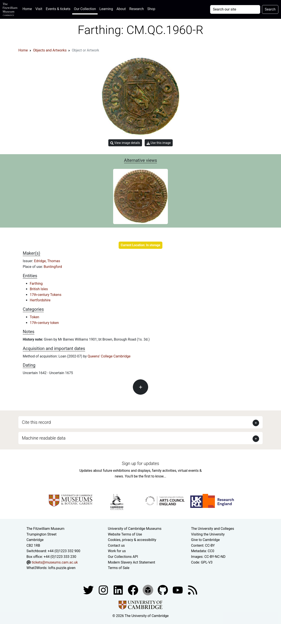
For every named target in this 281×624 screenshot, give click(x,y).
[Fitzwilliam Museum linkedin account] (133, 590)
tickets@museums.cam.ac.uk (55, 562)
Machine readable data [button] (43, 438)
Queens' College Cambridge (109, 356)
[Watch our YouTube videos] (178, 590)
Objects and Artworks (50, 50)
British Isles (39, 289)
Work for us (117, 551)
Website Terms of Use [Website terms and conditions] (125, 534)
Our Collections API (123, 557)
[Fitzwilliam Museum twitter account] (88, 590)
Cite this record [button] (36, 422)
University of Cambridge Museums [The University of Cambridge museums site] (135, 529)
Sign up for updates (140, 463)
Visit (38, 9)
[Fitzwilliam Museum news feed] (193, 590)
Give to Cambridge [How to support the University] (205, 540)
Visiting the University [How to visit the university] (208, 534)
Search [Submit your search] (270, 9)
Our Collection (85, 9)
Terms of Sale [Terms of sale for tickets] (118, 568)
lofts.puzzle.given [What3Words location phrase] (61, 568)
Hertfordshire (40, 300)
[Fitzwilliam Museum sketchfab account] (148, 590)
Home (28, 8)
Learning (106, 9)
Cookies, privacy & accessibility (132, 540)
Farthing (36, 283)
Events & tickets (58, 9)
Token (34, 317)
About (121, 9)
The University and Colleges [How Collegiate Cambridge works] (212, 529)
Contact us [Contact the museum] (116, 545)
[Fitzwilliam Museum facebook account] (118, 590)
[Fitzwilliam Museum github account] (163, 590)
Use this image (159, 143)
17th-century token (44, 323)
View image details (125, 143)
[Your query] (235, 9)
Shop (151, 9)
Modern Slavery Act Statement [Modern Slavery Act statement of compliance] (131, 562)
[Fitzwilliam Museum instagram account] (103, 590)
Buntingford (53, 267)
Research (136, 9)
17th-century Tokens (45, 295)
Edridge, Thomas (47, 261)
